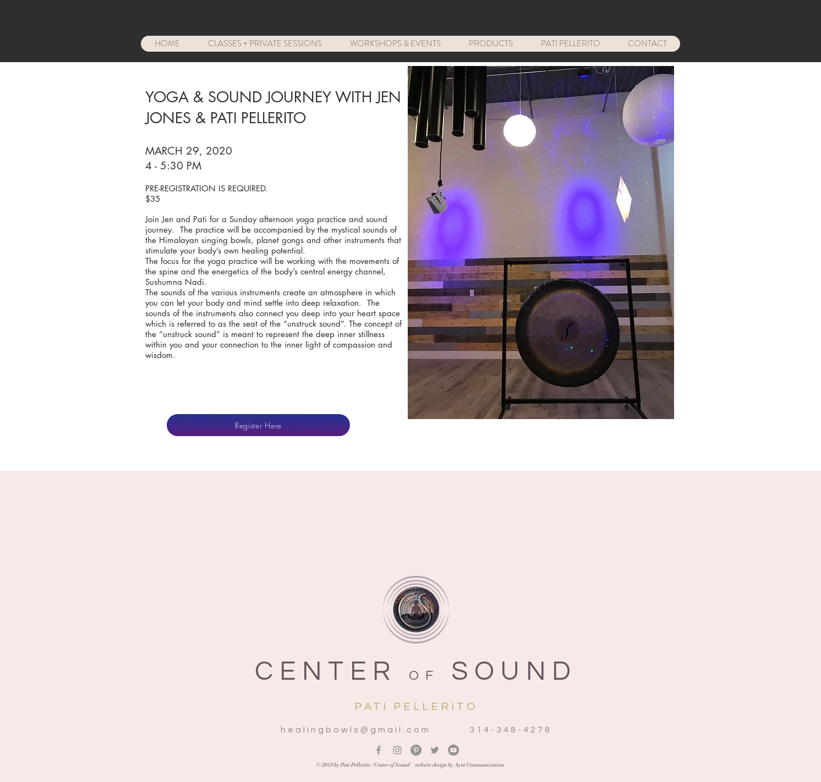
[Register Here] (258, 425)
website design (431, 765)
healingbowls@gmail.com (356, 729)
